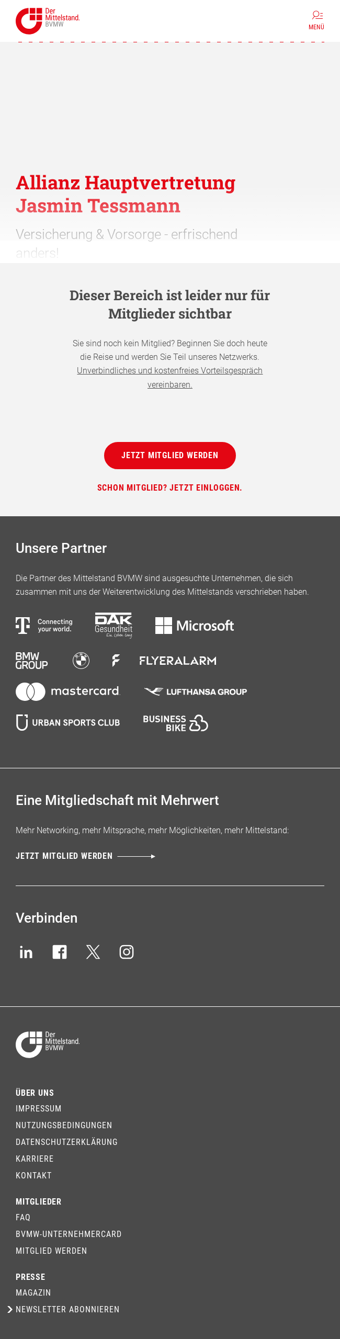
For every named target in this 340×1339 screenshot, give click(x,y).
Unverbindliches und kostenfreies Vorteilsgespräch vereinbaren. (170, 377)
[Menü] (316, 20)
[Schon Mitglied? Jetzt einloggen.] (170, 488)
